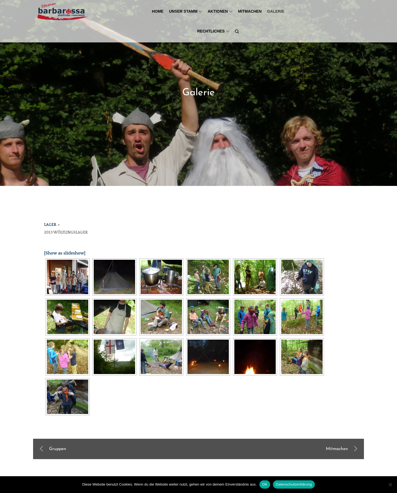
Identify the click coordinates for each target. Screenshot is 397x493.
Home (157, 11)
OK (264, 484)
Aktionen (220, 11)
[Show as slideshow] (64, 253)
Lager (50, 225)
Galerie (275, 11)
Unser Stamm (185, 11)
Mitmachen (250, 11)
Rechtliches (213, 31)
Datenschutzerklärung (294, 484)
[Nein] (390, 484)
